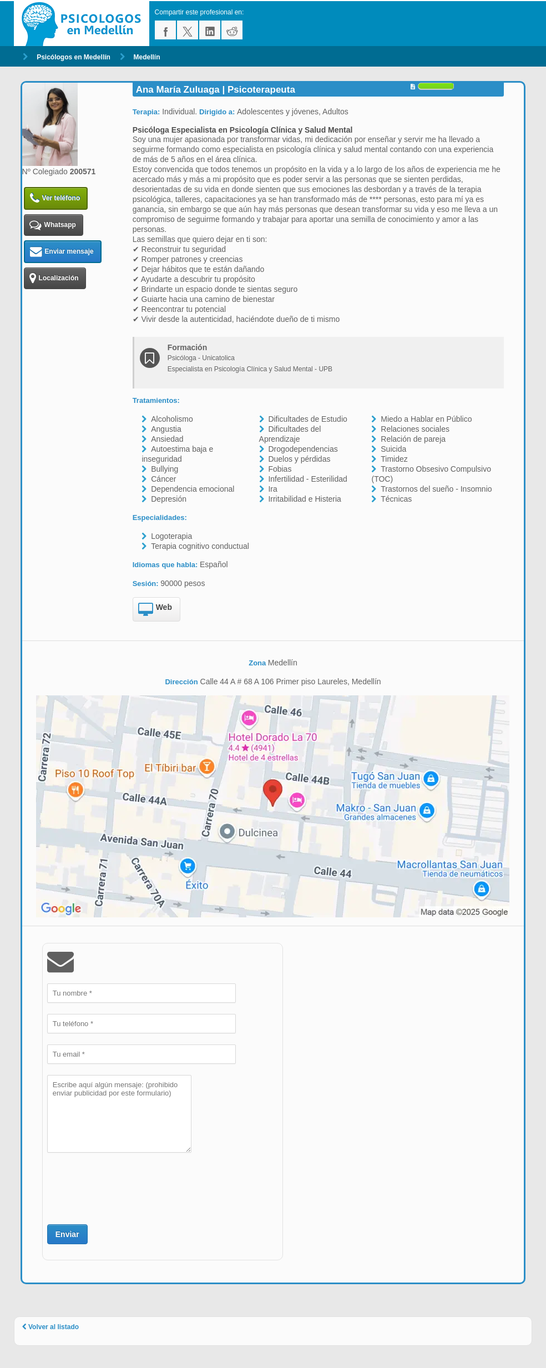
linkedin (209, 30)
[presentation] (131, 1187)
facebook (165, 30)
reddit (231, 30)
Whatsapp (52, 225)
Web (155, 610)
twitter (187, 30)
